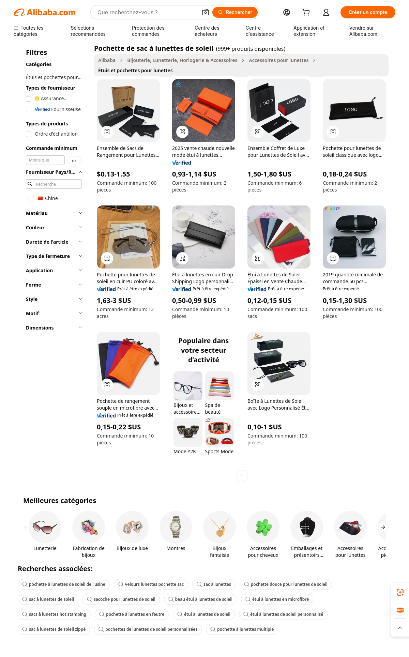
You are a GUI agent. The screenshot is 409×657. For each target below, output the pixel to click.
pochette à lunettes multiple (242, 629)
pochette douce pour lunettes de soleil (286, 584)
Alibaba (107, 60)
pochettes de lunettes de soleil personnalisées (148, 629)
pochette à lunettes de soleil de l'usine (63, 584)
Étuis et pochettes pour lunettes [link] (135, 70)
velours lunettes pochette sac (151, 584)
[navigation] (52, 263)
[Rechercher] (235, 12)
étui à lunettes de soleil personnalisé (283, 614)
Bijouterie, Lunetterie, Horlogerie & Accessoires (182, 60)
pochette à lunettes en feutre (131, 614)
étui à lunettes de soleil (203, 614)
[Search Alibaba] (146, 12)
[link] (400, 592)
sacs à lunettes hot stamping (54, 614)
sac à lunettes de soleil (48, 599)
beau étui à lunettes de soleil (200, 599)
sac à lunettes (214, 584)
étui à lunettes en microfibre (277, 599)
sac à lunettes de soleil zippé (54, 629)
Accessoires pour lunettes (278, 60)
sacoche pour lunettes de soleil (121, 599)
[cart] (307, 13)
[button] (205, 12)
